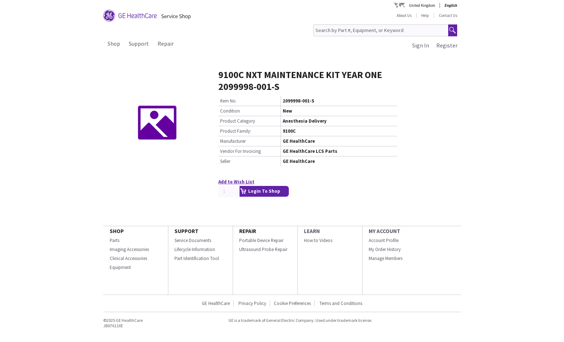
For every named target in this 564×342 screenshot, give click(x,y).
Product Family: (235, 131)
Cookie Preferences (292, 303)
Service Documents (192, 240)
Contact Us (448, 15)
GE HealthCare (216, 303)
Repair (166, 43)
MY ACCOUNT (384, 231)
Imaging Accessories (129, 249)
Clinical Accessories (128, 258)
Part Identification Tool (196, 258)
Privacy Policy (251, 303)
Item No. (228, 101)
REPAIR (247, 231)
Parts (114, 240)
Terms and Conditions (340, 303)
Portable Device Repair (261, 240)
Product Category (237, 121)
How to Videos (318, 240)
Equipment (120, 267)
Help (425, 15)
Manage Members (385, 258)
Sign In (420, 45)
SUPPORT (186, 231)
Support (139, 43)
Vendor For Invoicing (240, 151)
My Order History (385, 249)
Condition (230, 111)
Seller (225, 161)
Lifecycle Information (194, 249)
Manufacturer (233, 141)
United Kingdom (422, 5)
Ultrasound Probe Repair (263, 249)
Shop (114, 43)
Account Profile (384, 240)
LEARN (312, 231)
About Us (404, 15)
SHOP (117, 231)
